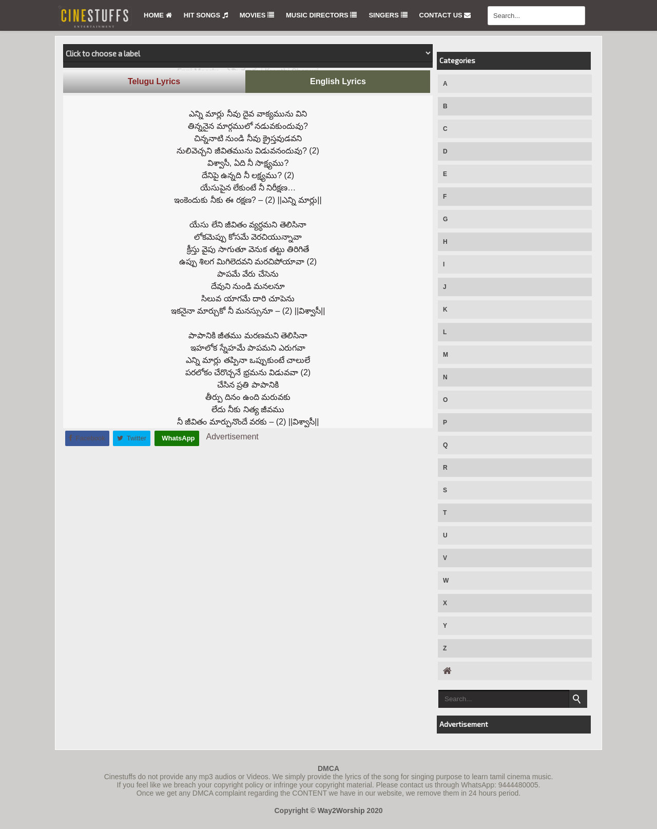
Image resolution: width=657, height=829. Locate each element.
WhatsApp (177, 438)
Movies (257, 15)
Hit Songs (206, 15)
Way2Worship (341, 810)
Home (158, 15)
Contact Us (445, 15)
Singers (388, 15)
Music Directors (321, 15)
